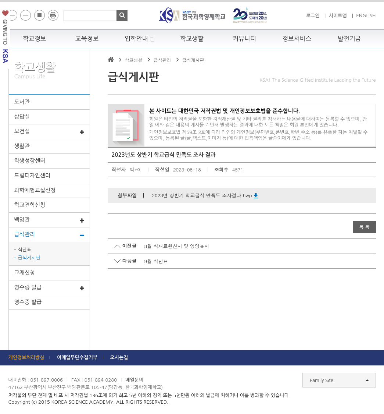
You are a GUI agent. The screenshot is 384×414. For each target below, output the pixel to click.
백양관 (49, 220)
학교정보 (34, 39)
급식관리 (49, 234)
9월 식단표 (156, 261)
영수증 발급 (49, 287)
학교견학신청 (30, 205)
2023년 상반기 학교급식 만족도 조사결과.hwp (205, 195)
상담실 (22, 116)
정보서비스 (296, 39)
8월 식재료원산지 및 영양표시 (176, 246)
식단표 (25, 249)
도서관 (22, 102)
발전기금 (349, 39)
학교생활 (192, 39)
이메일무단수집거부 (77, 357)
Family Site (339, 380)
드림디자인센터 (32, 175)
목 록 (364, 227)
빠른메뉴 (379, 104)
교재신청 (24, 272)
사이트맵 (338, 15)
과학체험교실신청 (35, 190)
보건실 (49, 131)
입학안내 (139, 39)
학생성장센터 (30, 160)
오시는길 (119, 357)
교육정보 (87, 39)
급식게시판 (29, 257)
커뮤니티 (244, 39)
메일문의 (134, 380)
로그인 (313, 15)
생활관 (22, 146)
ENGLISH (366, 15)
